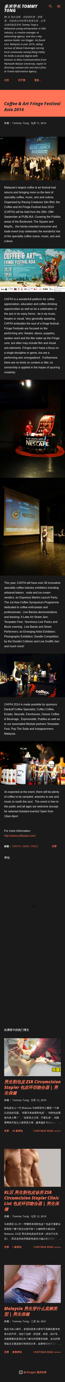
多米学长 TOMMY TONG (20, 8)
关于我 (21, 80)
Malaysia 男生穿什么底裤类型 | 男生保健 (30, 1311)
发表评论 (17, 1352)
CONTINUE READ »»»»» (47, 1130)
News (26, 846)
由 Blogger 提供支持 (32, 1372)
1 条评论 (16, 1247)
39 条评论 (17, 1130)
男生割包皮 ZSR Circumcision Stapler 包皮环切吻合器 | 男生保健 (32, 1087)
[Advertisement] (32, 984)
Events (16, 846)
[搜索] (50, 6)
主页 (6, 80)
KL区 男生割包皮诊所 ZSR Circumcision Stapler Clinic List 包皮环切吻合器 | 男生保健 (31, 1200)
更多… (37, 80)
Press (34, 846)
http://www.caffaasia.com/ (20, 835)
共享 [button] (54, 846)
